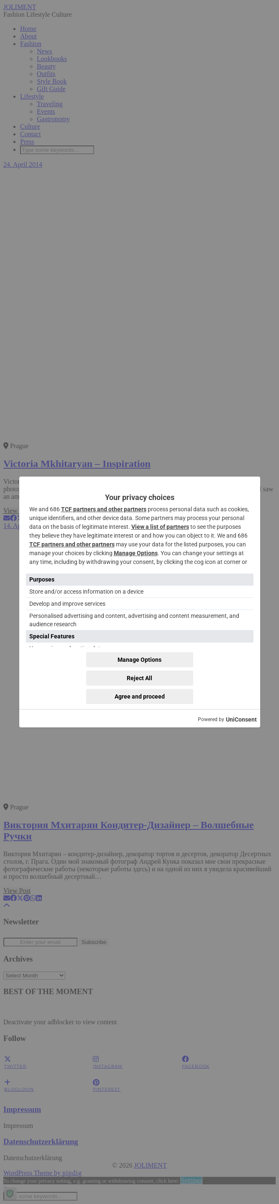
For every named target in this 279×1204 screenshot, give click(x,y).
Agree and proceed (140, 696)
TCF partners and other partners (103, 509)
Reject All (139, 678)
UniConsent (241, 719)
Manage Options (136, 553)
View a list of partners (160, 526)
